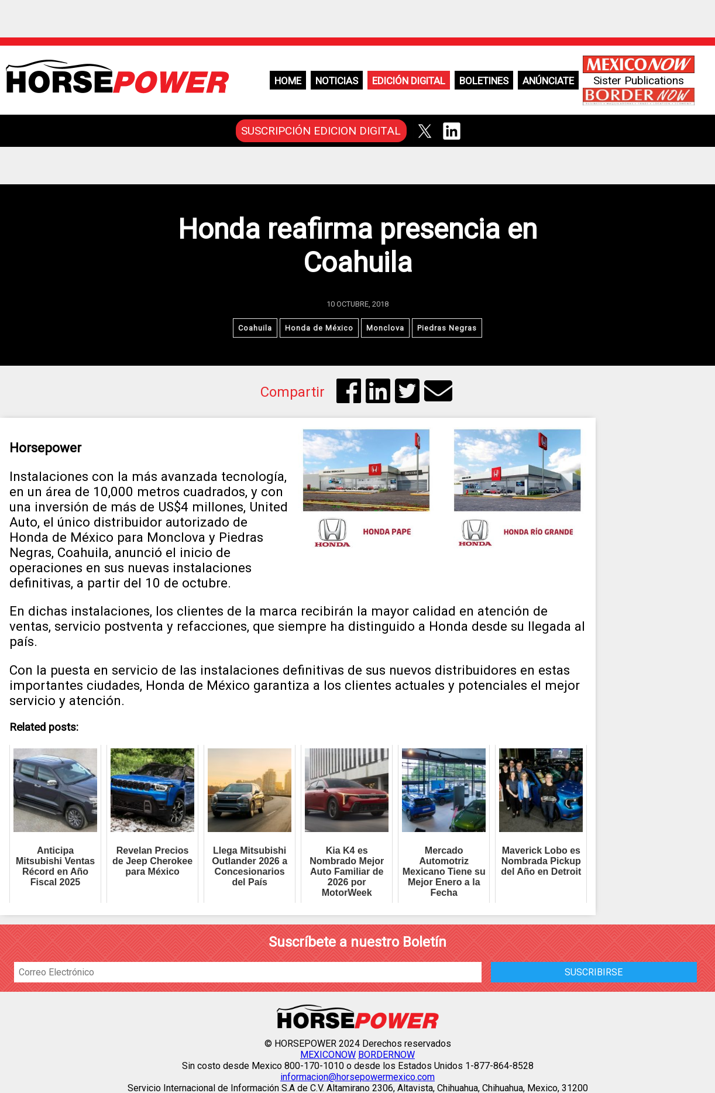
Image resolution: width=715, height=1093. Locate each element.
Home (287, 81)
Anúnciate (548, 81)
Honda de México (319, 328)
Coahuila (255, 328)
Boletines (483, 81)
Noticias (336, 81)
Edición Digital (408, 81)
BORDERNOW (386, 1054)
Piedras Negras (447, 328)
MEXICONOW (328, 1054)
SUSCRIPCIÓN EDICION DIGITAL (321, 131)
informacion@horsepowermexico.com (357, 1076)
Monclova (385, 328)
